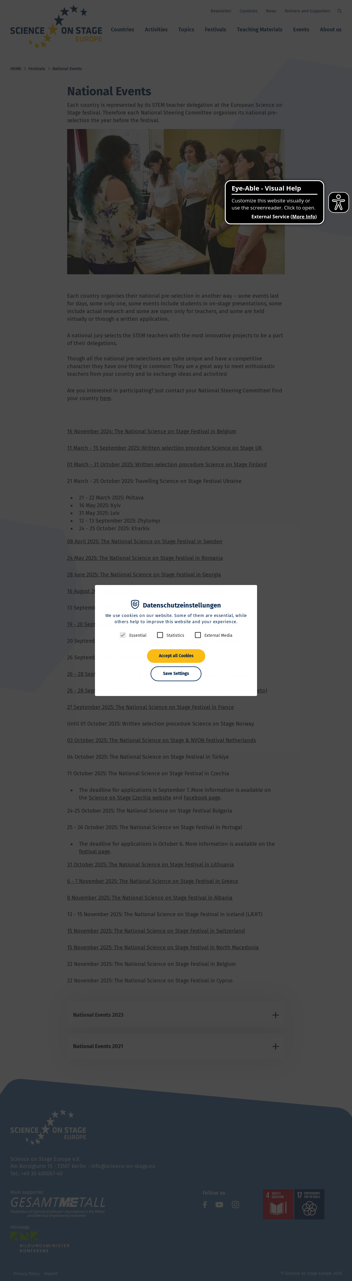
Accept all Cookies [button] (176, 655)
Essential (137, 635)
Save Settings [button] (176, 673)
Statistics (175, 635)
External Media (218, 635)
